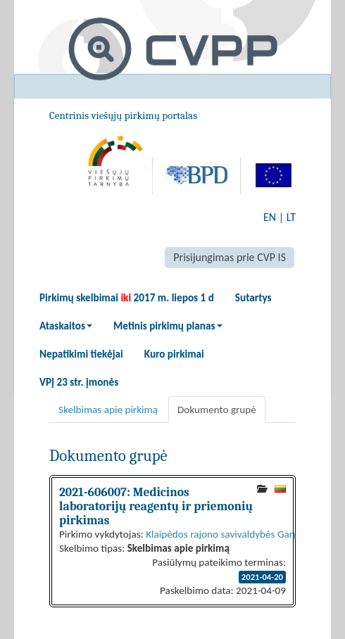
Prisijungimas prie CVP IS (229, 257)
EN (269, 217)
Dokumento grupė (216, 409)
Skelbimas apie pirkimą (108, 409)
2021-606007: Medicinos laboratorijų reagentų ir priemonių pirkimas (156, 506)
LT (291, 217)
